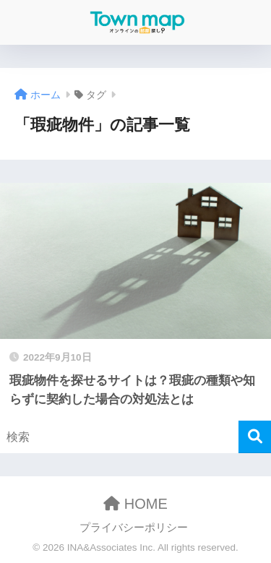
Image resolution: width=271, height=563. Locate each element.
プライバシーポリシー (133, 527)
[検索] (254, 437)
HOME (135, 504)
